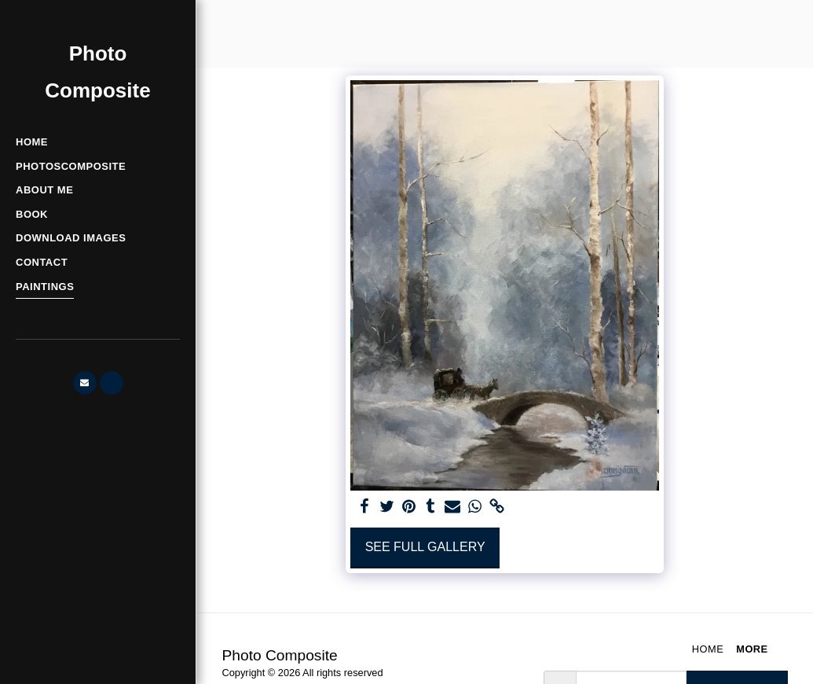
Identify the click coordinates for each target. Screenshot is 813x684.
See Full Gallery (425, 546)
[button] (85, 383)
